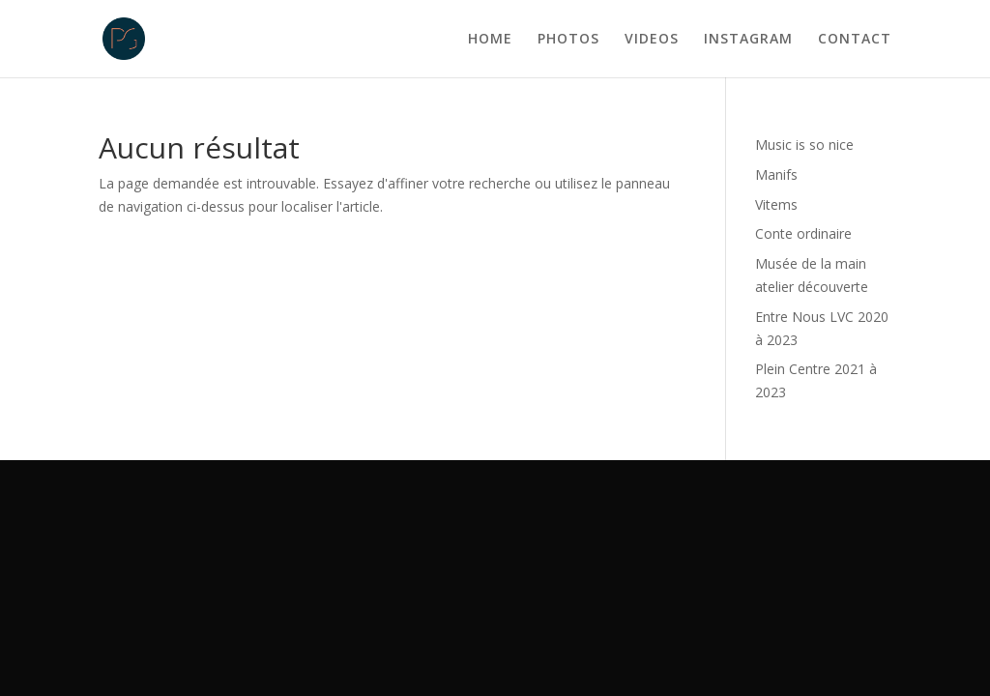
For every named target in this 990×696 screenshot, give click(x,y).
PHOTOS (568, 39)
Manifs (776, 174)
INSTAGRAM (748, 39)
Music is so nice (804, 144)
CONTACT (854, 39)
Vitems (776, 204)
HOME (490, 39)
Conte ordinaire (803, 233)
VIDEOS (652, 39)
